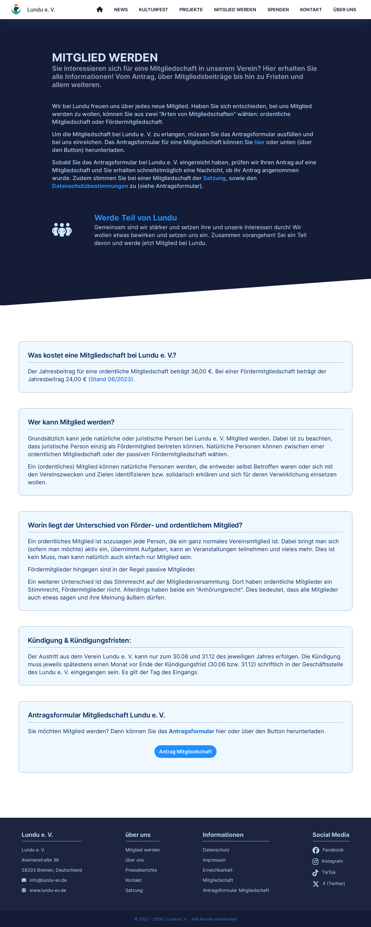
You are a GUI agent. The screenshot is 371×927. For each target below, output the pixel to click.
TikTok (324, 872)
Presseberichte (141, 870)
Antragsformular (191, 731)
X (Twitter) (328, 883)
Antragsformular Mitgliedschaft (236, 890)
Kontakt (311, 9)
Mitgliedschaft (218, 880)
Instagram (327, 861)
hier (259, 142)
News (121, 9)
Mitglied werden (235, 9)
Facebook (328, 850)
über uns (344, 9)
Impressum (214, 860)
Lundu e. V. (41, 9)
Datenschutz (216, 850)
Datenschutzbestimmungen (90, 186)
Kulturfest (153, 9)
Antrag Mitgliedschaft (185, 752)
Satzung (214, 178)
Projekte (191, 9)
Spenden (278, 9)
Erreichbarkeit (218, 870)
